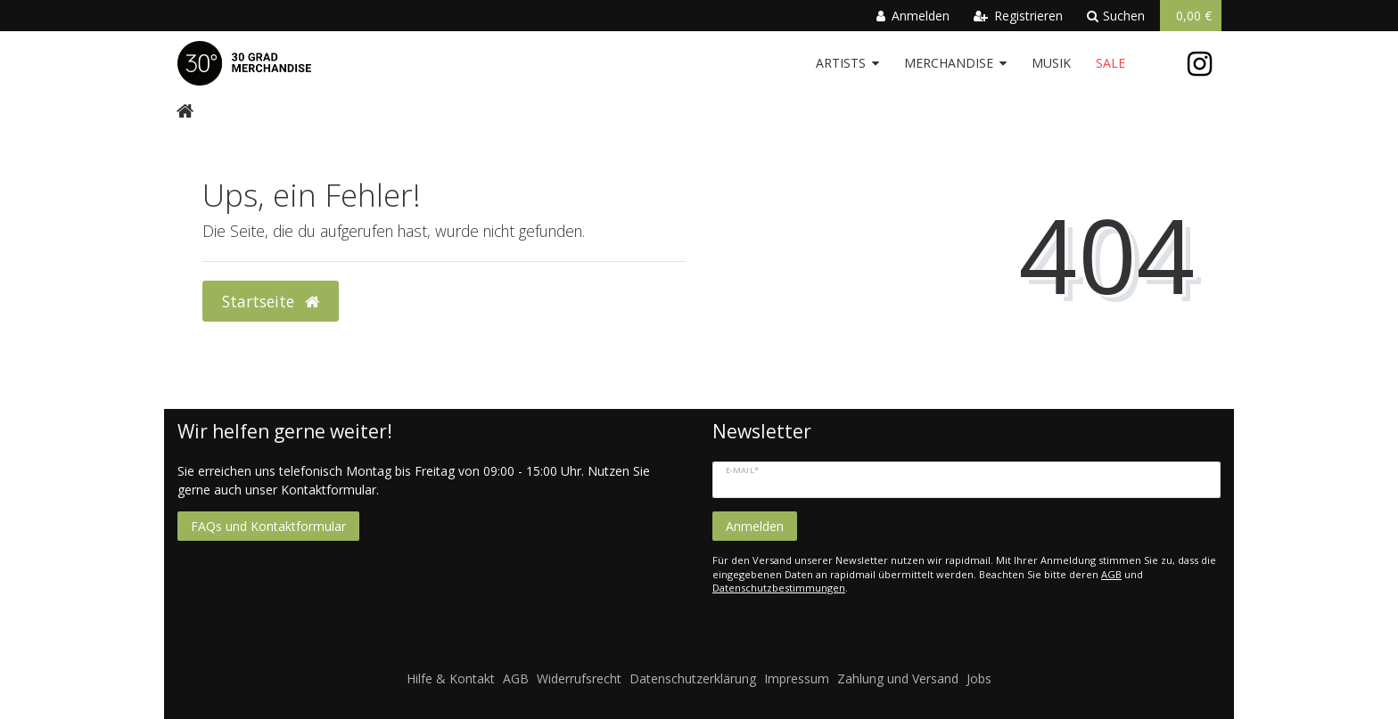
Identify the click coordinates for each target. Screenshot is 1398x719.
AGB (1111, 574)
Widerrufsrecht (579, 678)
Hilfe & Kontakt (451, 678)
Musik (1051, 62)
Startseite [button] (270, 301)
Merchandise (948, 62)
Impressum (796, 678)
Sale (1110, 62)
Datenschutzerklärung (692, 678)
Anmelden (755, 526)
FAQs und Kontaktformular (268, 526)
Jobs (978, 678)
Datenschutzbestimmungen (778, 587)
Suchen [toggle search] (1116, 15)
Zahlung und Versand (897, 678)
